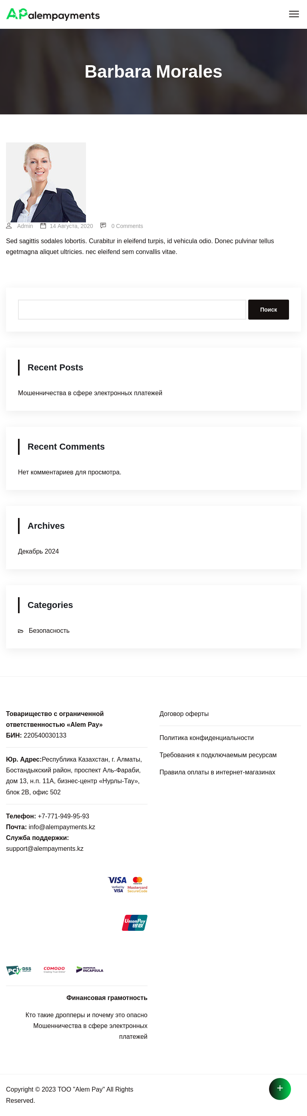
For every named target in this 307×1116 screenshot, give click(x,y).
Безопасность (49, 630)
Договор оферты (184, 713)
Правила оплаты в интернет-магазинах (217, 772)
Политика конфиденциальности (206, 737)
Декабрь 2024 (38, 551)
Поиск (268, 309)
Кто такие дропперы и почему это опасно (87, 1015)
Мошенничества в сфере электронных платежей (90, 393)
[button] (294, 14)
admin (19, 226)
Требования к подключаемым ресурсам (218, 755)
